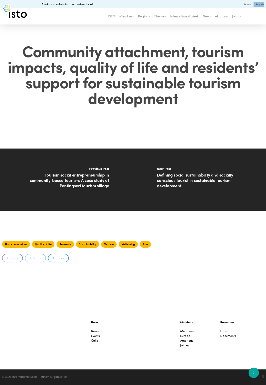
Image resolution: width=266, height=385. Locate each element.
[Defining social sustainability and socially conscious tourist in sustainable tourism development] (199, 180)
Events (95, 335)
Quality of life (43, 244)
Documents (228, 335)
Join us (184, 345)
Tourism (109, 244)
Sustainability (87, 244)
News (95, 331)
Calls (94, 340)
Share (12, 258)
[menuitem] (260, 4)
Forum (224, 331)
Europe (185, 335)
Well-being (128, 244)
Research (65, 244)
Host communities (16, 244)
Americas (186, 340)
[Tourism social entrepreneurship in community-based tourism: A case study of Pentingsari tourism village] (66, 180)
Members (187, 331)
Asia (145, 244)
